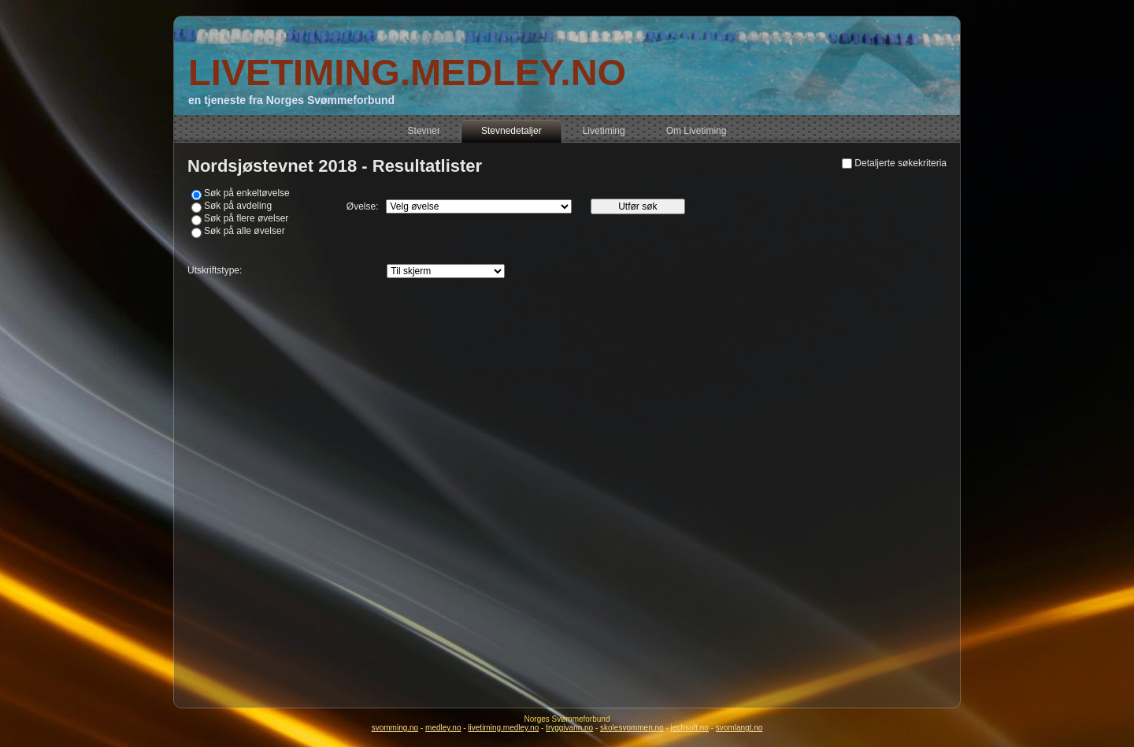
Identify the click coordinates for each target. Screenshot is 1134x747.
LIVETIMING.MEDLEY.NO (407, 72)
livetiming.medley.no (503, 727)
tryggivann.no (569, 727)
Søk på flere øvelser (246, 218)
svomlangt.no (739, 727)
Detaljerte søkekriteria (900, 163)
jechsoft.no (690, 727)
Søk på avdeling (238, 205)
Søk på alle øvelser (244, 230)
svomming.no (395, 727)
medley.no (443, 727)
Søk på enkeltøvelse (247, 193)
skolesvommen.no (632, 727)
